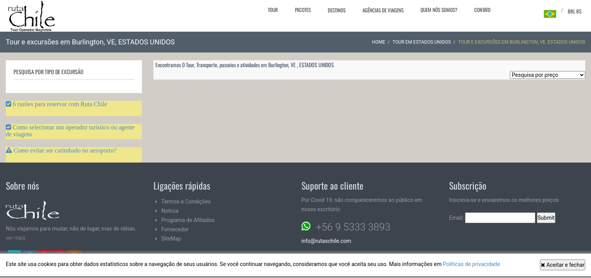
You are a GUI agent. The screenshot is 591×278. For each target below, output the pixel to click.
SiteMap (171, 239)
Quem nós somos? (439, 10)
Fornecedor (175, 229)
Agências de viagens (383, 10)
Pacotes (303, 10)
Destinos (337, 10)
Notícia (169, 211)
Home (378, 42)
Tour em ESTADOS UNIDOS (421, 42)
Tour (273, 10)
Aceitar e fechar (562, 265)
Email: (492, 217)
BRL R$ (574, 11)
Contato (482, 10)
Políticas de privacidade (471, 264)
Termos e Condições (186, 201)
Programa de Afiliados (188, 220)
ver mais (16, 238)
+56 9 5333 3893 (353, 227)
